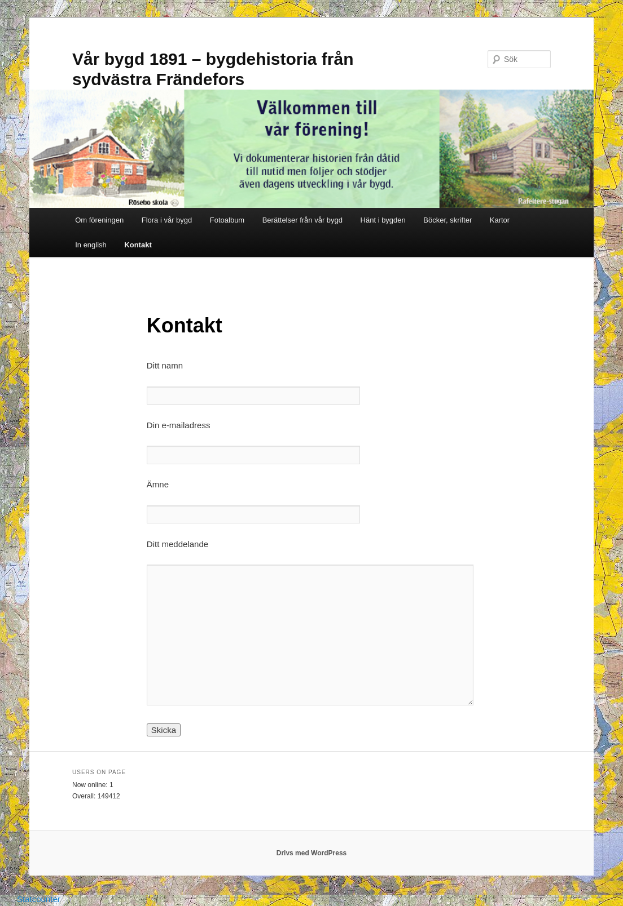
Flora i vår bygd (167, 220)
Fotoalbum (227, 220)
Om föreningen (99, 220)
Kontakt (137, 245)
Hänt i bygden (383, 220)
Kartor (500, 220)
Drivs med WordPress (312, 853)
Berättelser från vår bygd (302, 220)
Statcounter (38, 899)
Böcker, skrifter (447, 220)
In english (91, 245)
